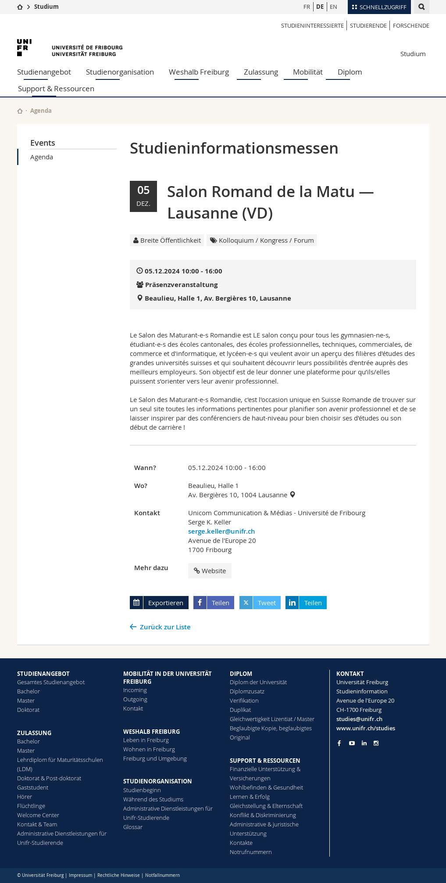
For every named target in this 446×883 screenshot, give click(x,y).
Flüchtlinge (31, 806)
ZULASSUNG (34, 733)
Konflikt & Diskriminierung (263, 815)
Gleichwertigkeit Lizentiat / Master (272, 719)
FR (306, 7)
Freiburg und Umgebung (155, 758)
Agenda (41, 156)
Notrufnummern (251, 852)
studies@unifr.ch (359, 719)
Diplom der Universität (258, 682)
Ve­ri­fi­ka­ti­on (244, 700)
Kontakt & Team (37, 824)
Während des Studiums (153, 799)
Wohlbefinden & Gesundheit (266, 787)
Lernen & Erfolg (250, 796)
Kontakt (133, 708)
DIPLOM (241, 674)
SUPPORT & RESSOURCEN (265, 761)
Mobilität (308, 72)
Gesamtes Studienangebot (51, 682)
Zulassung (261, 72)
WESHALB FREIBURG (151, 732)
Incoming (135, 690)
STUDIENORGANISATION (157, 781)
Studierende (368, 25)
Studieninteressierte (312, 25)
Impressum (80, 875)
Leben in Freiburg (146, 740)
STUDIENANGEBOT (43, 674)
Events (42, 142)
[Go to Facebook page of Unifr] (339, 743)
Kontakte (241, 843)
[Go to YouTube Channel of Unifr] (352, 743)
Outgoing (135, 699)
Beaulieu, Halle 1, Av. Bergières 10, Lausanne (218, 298)
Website (210, 570)
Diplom (350, 72)
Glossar (133, 827)
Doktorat (28, 710)
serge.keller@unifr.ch (221, 531)
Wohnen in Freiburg (149, 749)
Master (26, 700)
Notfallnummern (162, 875)
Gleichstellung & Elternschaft (266, 806)
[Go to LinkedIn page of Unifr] (364, 743)
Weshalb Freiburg (199, 72)
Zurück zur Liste (165, 627)
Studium (46, 7)
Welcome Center (38, 815)
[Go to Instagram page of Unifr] (376, 743)
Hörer (24, 796)
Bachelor (28, 691)
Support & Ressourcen (56, 88)
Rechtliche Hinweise (118, 875)
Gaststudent (32, 787)
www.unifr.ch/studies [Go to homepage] (365, 728)
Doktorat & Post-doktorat (49, 778)
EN (333, 7)
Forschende (411, 25)
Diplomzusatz (247, 691)
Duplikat (240, 710)
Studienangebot (44, 72)
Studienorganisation (120, 72)
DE (320, 7)
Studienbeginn (142, 790)
